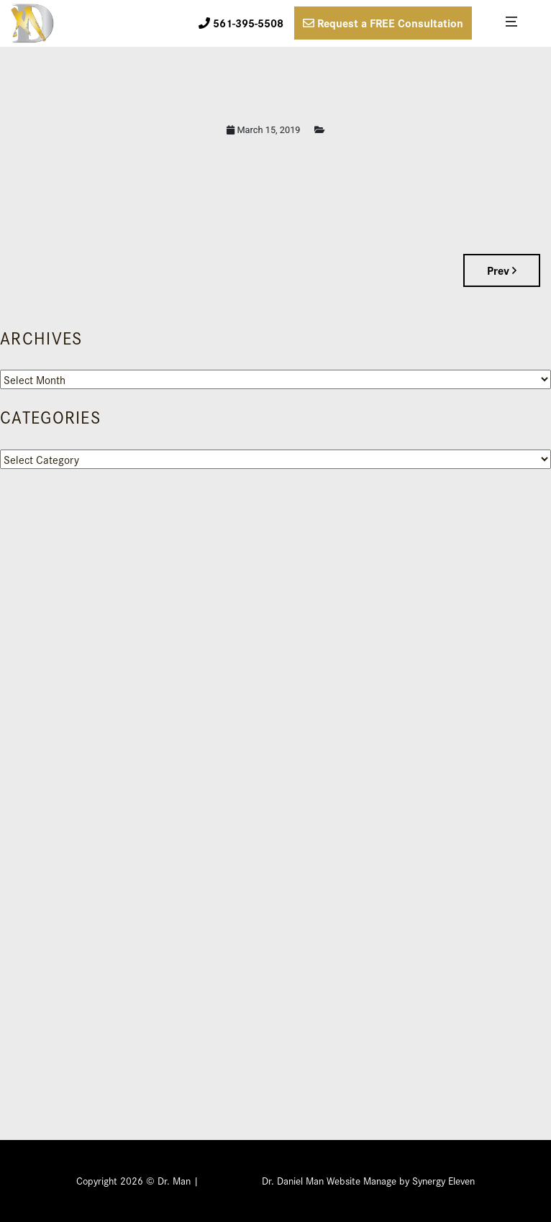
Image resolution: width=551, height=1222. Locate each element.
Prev (501, 270)
